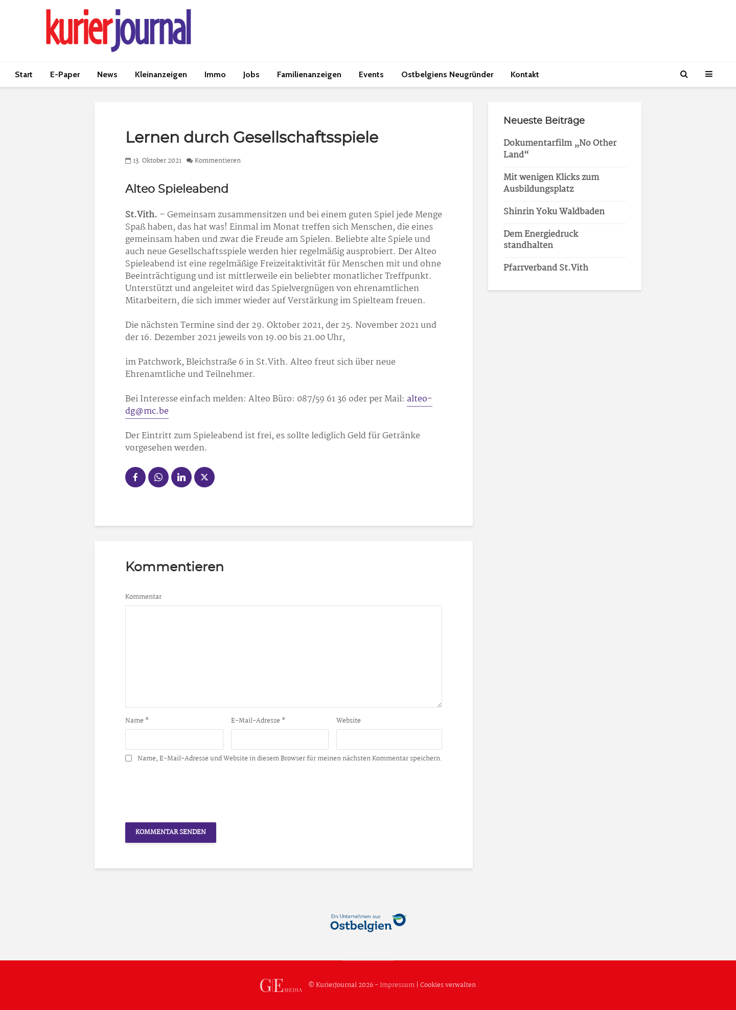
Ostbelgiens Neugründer (447, 74)
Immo (215, 74)
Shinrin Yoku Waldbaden (554, 212)
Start (24, 74)
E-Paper (65, 74)
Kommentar (143, 597)
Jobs (251, 74)
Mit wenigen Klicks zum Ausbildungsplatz (551, 183)
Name (137, 721)
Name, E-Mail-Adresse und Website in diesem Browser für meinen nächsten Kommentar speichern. (289, 759)
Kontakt (525, 74)
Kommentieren (218, 160)
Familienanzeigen (309, 74)
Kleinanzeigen (161, 74)
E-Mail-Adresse (258, 721)
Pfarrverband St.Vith (545, 268)
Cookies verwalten (448, 985)
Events (371, 74)
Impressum (397, 985)
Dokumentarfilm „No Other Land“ (559, 149)
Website (348, 721)
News (107, 74)
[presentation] (203, 790)
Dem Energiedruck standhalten (540, 240)
